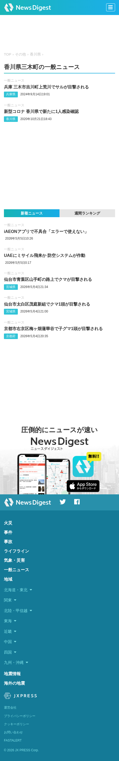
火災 (8, 523)
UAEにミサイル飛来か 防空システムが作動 (44, 255)
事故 (8, 541)
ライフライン (16, 551)
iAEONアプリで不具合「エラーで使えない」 (46, 231)
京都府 (10, 336)
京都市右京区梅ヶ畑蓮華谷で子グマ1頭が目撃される (53, 328)
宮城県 (10, 287)
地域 (8, 579)
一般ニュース (14, 80)
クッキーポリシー (16, 724)
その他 (20, 54)
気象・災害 (14, 560)
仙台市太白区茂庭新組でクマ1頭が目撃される (47, 304)
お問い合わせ (13, 732)
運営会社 (10, 707)
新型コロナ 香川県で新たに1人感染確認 (41, 111)
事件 (8, 532)
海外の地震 (14, 683)
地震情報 (12, 674)
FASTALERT (13, 740)
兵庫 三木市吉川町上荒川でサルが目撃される (46, 87)
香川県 (35, 54)
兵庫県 (10, 94)
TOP (7, 54)
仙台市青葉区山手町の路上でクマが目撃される (48, 279)
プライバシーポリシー (19, 716)
